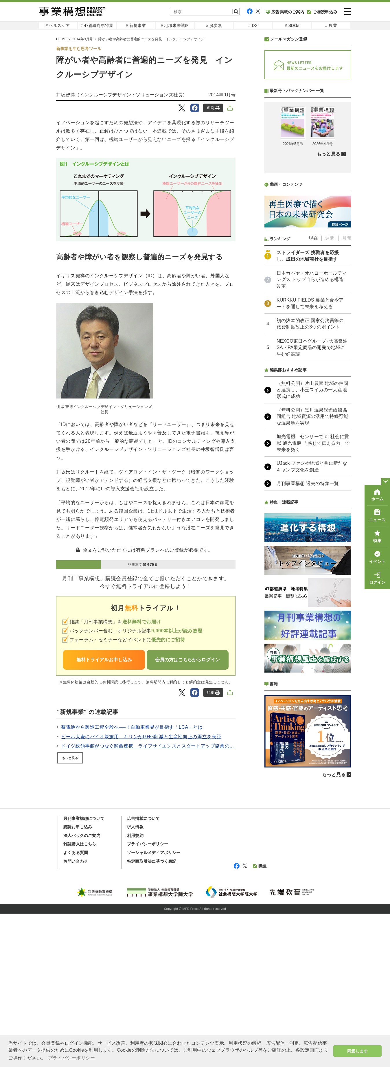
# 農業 (331, 25)
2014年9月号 (222, 94)
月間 (346, 391)
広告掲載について (143, 972)
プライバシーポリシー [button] (71, 1057)
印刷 (213, 108)
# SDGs (292, 25)
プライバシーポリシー (147, 997)
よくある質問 (75, 1006)
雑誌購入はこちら (79, 997)
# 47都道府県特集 (96, 25)
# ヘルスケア (58, 25)
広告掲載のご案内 (285, 12)
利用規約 (135, 989)
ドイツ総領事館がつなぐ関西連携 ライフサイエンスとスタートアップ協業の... (147, 745)
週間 (329, 391)
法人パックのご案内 (81, 989)
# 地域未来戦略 (175, 25)
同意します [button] (357, 1051)
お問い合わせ (75, 1015)
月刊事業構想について (83, 972)
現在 (313, 391)
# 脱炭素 (214, 25)
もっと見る (70, 758)
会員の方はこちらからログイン (187, 659)
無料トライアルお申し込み (104, 659)
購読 (259, 1020)
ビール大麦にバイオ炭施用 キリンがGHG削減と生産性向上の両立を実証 (141, 736)
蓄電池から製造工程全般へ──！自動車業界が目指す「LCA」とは (132, 727)
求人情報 (135, 980)
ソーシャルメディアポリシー (154, 1006)
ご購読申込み (322, 12)
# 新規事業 (136, 25)
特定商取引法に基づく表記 (151, 1015)
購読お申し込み (77, 980)
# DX (253, 25)
